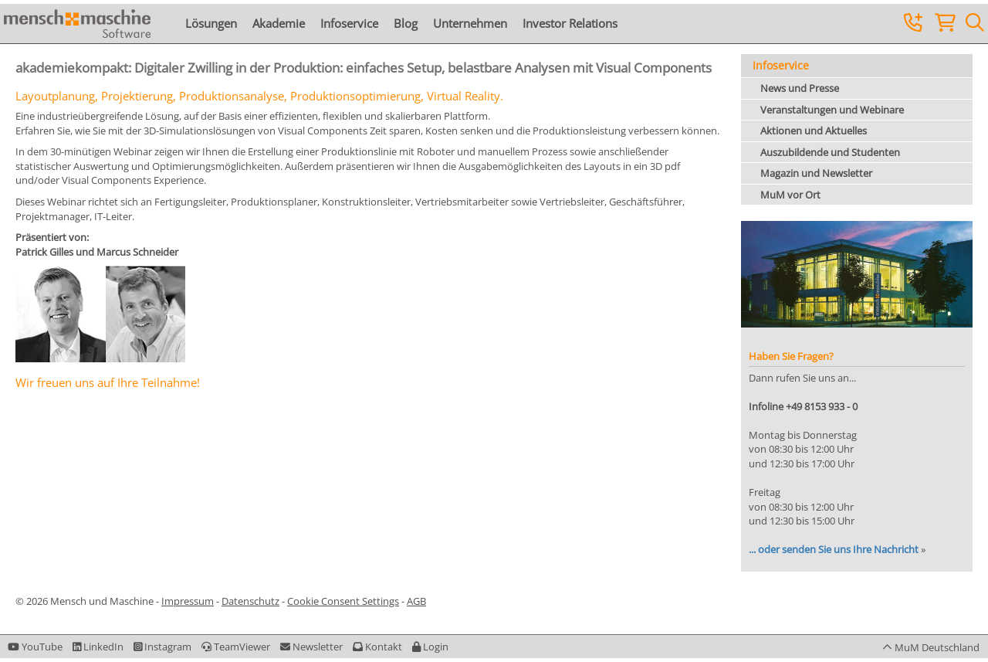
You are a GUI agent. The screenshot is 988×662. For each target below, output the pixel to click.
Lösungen (211, 23)
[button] (430, 647)
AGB (416, 601)
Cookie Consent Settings (343, 601)
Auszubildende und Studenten (830, 152)
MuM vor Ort (790, 195)
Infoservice (349, 23)
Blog (406, 23)
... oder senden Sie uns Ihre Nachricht (834, 549)
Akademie (278, 23)
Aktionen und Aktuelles (813, 130)
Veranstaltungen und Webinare (832, 110)
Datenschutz (250, 601)
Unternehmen (470, 23)
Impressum (187, 601)
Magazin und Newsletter (816, 173)
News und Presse (799, 88)
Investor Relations (570, 23)
